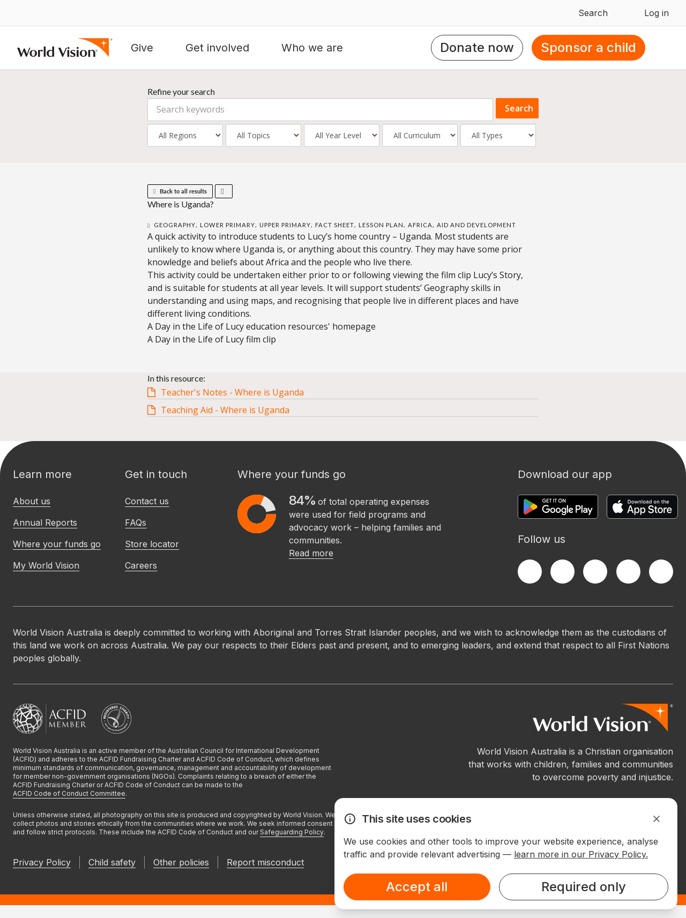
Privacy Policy (42, 862)
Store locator (152, 544)
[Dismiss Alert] (656, 819)
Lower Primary (227, 224)
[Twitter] (562, 571)
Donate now (477, 47)
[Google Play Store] (558, 507)
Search (519, 108)
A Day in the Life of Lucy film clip (211, 339)
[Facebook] (530, 571)
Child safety (112, 862)
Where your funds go (57, 544)
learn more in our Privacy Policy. (581, 854)
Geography (175, 224)
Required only (583, 886)
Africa (420, 224)
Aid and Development (476, 224)
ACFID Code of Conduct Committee (69, 793)
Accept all (417, 886)
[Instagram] (595, 571)
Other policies (181, 862)
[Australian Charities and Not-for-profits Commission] (116, 719)
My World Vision (46, 565)
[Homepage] (65, 47)
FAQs (135, 522)
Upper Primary (285, 224)
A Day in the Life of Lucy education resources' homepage (261, 326)
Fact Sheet (334, 224)
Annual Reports (45, 522)
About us (31, 501)
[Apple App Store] (642, 507)
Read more (311, 553)
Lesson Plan (381, 224)
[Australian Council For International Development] (49, 719)
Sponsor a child (588, 47)
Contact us (147, 501)
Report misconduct (265, 862)
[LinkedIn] (628, 571)
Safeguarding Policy (292, 832)
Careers (141, 565)
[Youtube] (661, 571)
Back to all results (180, 191)
